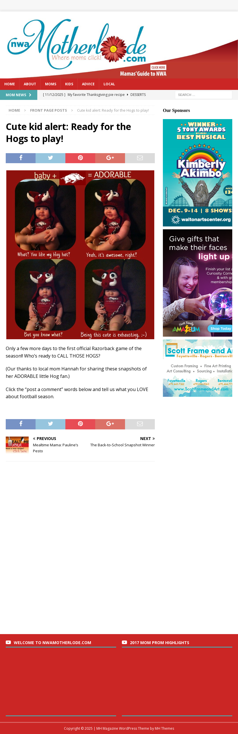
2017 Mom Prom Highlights (159, 642)
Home (9, 84)
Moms (50, 84)
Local (109, 84)
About (30, 84)
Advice (88, 84)
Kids (69, 84)
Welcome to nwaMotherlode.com (52, 642)
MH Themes (164, 728)
